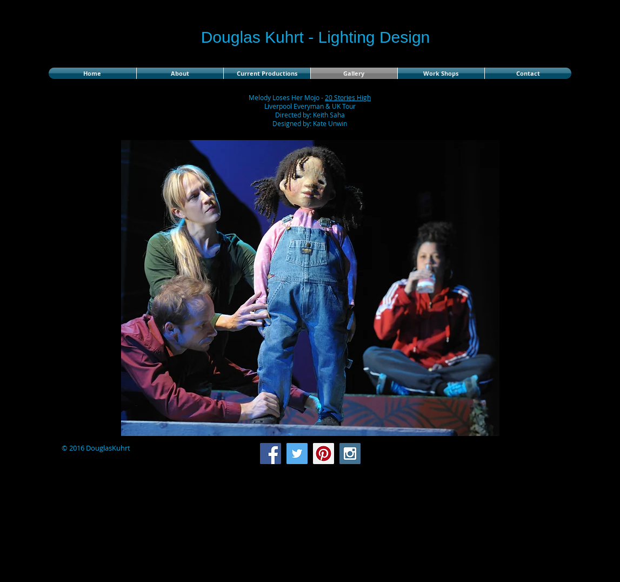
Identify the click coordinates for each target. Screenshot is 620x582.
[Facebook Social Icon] (270, 453)
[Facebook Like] (503, 454)
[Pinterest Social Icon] (323, 453)
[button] (310, 288)
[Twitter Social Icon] (297, 453)
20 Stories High (348, 97)
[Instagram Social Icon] (350, 453)
